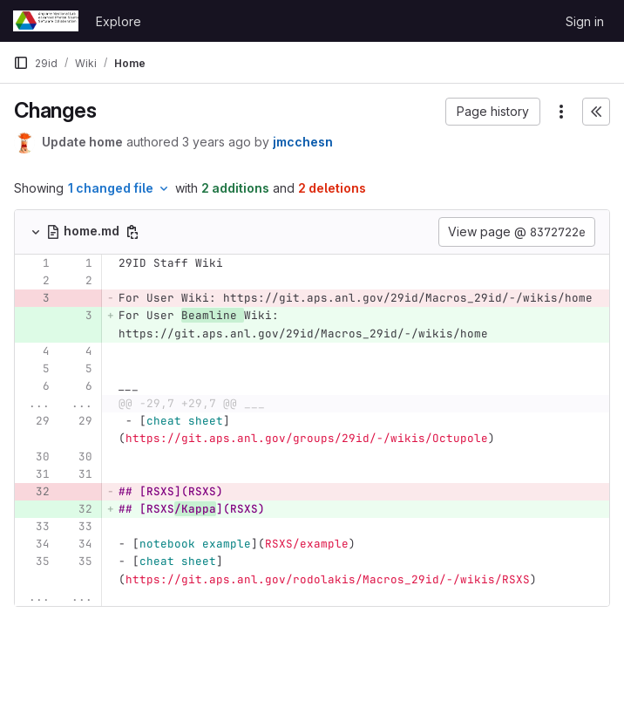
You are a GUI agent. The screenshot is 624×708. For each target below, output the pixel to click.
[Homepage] (46, 21)
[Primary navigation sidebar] (21, 63)
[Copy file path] (132, 231)
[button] (492, 112)
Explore (118, 21)
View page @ (517, 232)
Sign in (585, 21)
